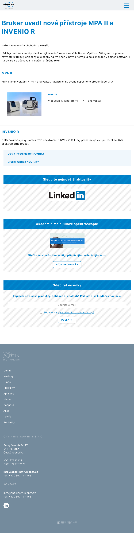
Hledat (7, 399)
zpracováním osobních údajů (76, 312)
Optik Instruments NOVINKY (26, 153)
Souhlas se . (69, 312)
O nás (7, 382)
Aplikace (8, 393)
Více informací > (67, 264)
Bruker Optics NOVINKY (23, 161)
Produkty (9, 387)
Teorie (7, 416)
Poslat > (67, 320)
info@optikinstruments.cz (20, 471)
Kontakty (9, 422)
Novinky (8, 376)
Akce (6, 410)
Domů (7, 370)
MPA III (52, 94)
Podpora (8, 405)
